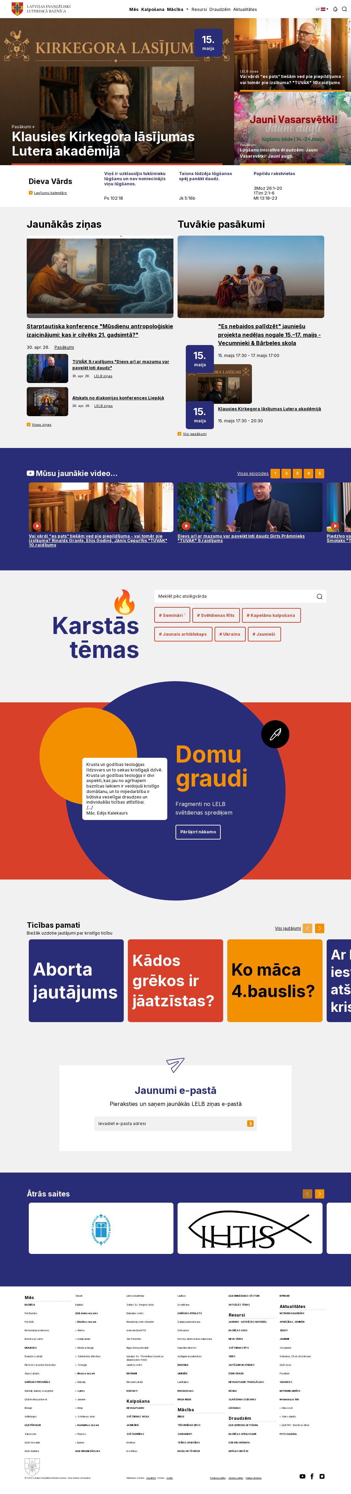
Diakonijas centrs (135, 1313)
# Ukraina (229, 634)
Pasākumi (21, 126)
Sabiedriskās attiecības (88, 1356)
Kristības (130, 1442)
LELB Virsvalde (32, 1442)
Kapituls (79, 1305)
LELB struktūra (32, 1451)
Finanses (81, 1434)
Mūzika (233, 1391)
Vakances (286, 1382)
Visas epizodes (253, 474)
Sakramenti (185, 1434)
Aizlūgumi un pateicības (190, 1356)
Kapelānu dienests (187, 1348)
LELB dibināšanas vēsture (244, 1296)
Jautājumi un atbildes (242, 1365)
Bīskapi (28, 1408)
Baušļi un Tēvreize (189, 1451)
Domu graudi (236, 1373)
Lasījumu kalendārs (50, 193)
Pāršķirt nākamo (198, 831)
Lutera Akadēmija (135, 1296)
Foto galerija (288, 1434)
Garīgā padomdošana (189, 1322)
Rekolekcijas (186, 1391)
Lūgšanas (235, 1408)
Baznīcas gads (238, 1330)
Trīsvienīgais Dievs (189, 1425)
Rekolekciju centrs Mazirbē (140, 1322)
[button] (335, 9)
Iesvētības (131, 1451)
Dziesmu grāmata (239, 1442)
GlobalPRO (151, 1478)
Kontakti (131, 1391)
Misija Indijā (184, 1399)
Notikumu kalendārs (292, 1313)
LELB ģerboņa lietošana (243, 1425)
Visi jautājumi (288, 928)
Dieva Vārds (236, 1339)
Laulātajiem (183, 1382)
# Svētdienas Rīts (215, 615)
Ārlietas (81, 1330)
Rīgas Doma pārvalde (137, 1348)
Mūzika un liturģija (85, 1348)
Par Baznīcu (31, 1313)
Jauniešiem (132, 1425)
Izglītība (81, 1391)
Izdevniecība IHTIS (136, 1330)
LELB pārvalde (33, 1425)
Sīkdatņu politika (235, 1478)
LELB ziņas (249, 71)
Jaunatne (81, 1399)
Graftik (170, 1478)
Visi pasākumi (195, 434)
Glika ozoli (287, 1408)
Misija (80, 1408)
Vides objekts (289, 1416)
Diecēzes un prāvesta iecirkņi (40, 1365)
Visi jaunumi (285, 1348)
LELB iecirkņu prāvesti (36, 1399)
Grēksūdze (183, 1330)
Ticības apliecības (189, 1442)
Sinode (79, 1296)
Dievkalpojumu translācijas (246, 1382)
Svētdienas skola (86, 1416)
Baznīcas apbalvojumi (242, 1434)
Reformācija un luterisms (37, 1330)
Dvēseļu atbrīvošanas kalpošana (195, 1339)
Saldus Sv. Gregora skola (140, 1305)
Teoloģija (82, 1365)
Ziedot (284, 1330)
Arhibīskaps (31, 1416)
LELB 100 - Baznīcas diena (295, 1425)
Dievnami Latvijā (134, 1382)
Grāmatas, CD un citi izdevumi (295, 1356)
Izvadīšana (183, 1305)
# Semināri (172, 615)
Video (232, 1356)
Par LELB (29, 1322)
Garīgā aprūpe (83, 1339)
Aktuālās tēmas (239, 1305)
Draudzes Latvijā (33, 1356)
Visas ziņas (41, 424)
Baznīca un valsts (34, 1339)
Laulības (182, 1296)
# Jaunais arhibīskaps (183, 634)
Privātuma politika (218, 1478)
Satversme (30, 1434)
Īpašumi (80, 1442)
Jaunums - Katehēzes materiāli (247, 1322)
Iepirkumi (284, 1296)
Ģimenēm (182, 1373)
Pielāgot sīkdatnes (254, 1478)
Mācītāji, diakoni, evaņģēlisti (39, 1391)
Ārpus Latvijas (32, 1373)
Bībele (181, 1416)
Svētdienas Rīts (239, 1348)
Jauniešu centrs (134, 1365)
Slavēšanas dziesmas (242, 1399)
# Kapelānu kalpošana (271, 615)
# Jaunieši (264, 634)
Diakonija (81, 1382)
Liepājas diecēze (239, 1451)
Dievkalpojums (135, 1408)
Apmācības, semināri (292, 1322)
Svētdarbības (135, 1434)
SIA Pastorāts (133, 1339)
